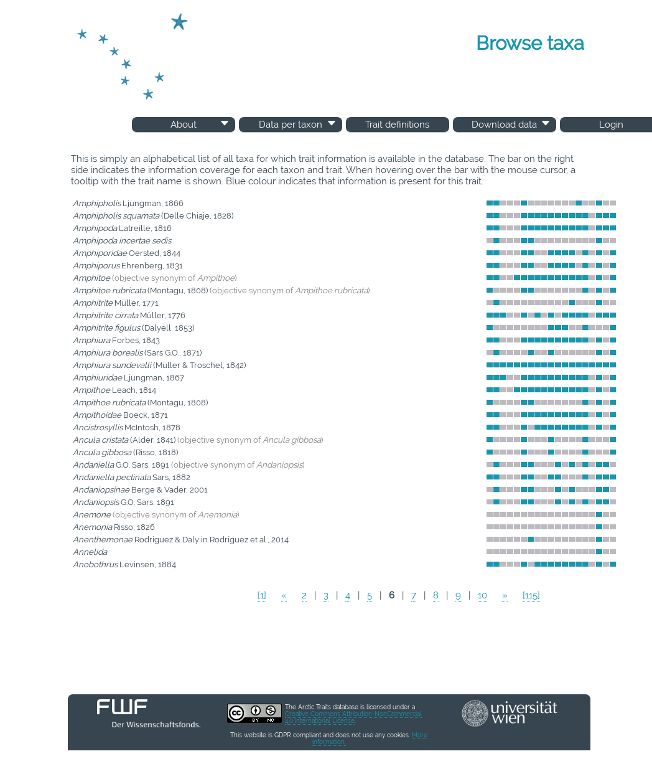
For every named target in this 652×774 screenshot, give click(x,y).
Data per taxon (298, 124)
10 (482, 595)
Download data (512, 124)
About (200, 124)
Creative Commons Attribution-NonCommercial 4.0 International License (353, 717)
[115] (531, 595)
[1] (262, 595)
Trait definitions (397, 124)
